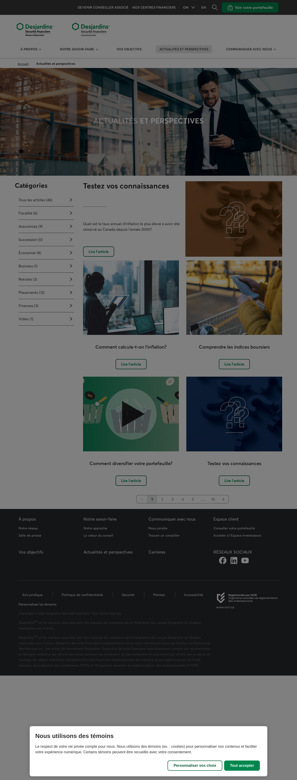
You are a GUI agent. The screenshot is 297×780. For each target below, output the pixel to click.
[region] (148, 751)
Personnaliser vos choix (195, 765)
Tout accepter (242, 765)
